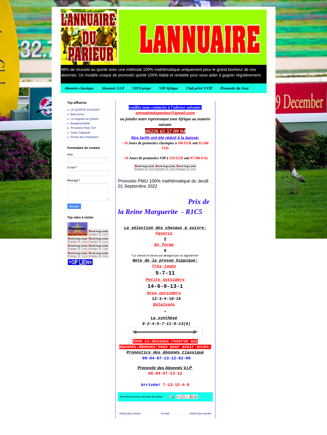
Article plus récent (130, 413)
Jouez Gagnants (80, 132)
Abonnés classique (79, 88)
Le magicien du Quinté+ (85, 119)
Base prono (77, 114)
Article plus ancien (200, 413)
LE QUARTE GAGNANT (85, 109)
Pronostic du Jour (234, 88)
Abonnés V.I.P (113, 88)
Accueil (165, 413)
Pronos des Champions (85, 137)
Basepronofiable (80, 123)
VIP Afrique (168, 88)
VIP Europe (141, 88)
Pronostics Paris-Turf (83, 127)
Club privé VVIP (199, 88)
